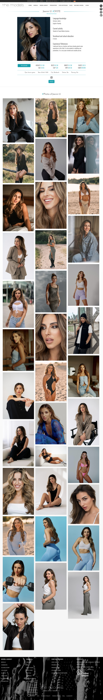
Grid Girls (55, 662)
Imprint (32, 696)
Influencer (30, 681)
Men (27, 665)
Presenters (53, 5)
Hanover (4, 675)
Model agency (44, 5)
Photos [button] (51, 81)
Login (87, 5)
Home (30, 5)
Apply (41, 1)
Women (28, 662)
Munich (3, 673)
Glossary (69, 696)
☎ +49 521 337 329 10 (51, 1)
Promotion (55, 665)
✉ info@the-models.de (65, 1)
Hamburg (4, 665)
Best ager (29, 667)
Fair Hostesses (57, 659)
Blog (71, 5)
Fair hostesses (63, 5)
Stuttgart (5, 678)
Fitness (29, 675)
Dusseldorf (5, 667)
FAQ (63, 696)
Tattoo (28, 673)
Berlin (3, 662)
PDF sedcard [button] (24, 66)
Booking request (32, 1)
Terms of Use (56, 696)
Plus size (29, 670)
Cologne (4, 670)
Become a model (79, 5)
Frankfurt (5, 681)
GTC (38, 696)
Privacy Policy (45, 696)
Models (36, 5)
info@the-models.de (86, 667)
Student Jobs (56, 670)
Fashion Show (31, 678)
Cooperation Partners (59, 673)
